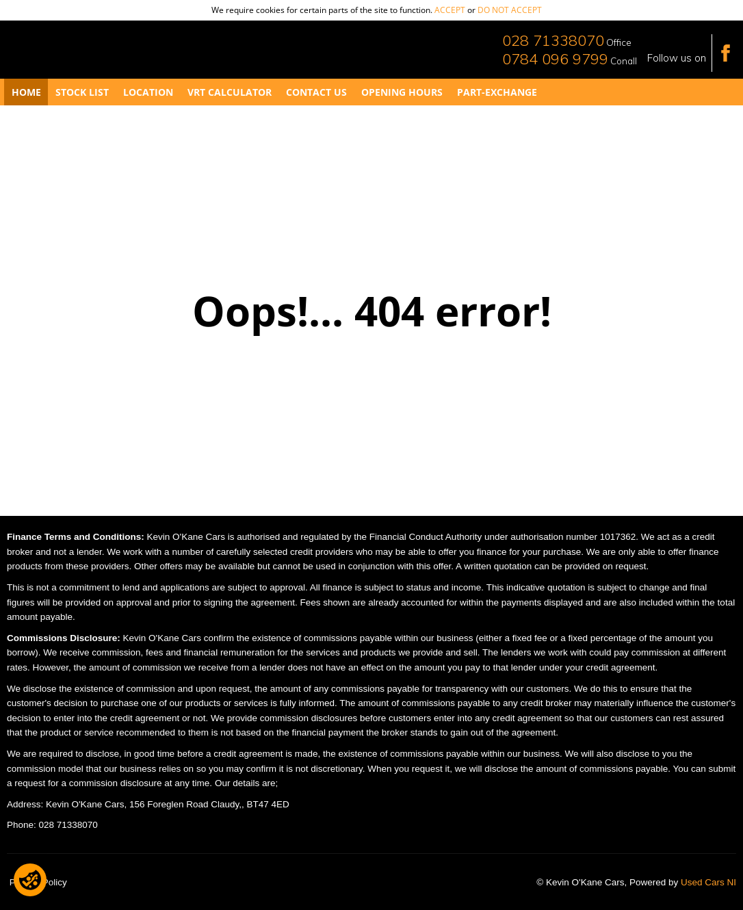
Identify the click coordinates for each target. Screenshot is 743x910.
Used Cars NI (708, 882)
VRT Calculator (229, 92)
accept (449, 10)
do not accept (510, 10)
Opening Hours (402, 92)
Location (148, 92)
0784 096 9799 (555, 58)
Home (26, 92)
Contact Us (316, 92)
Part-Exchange (497, 92)
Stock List (82, 92)
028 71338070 (553, 40)
